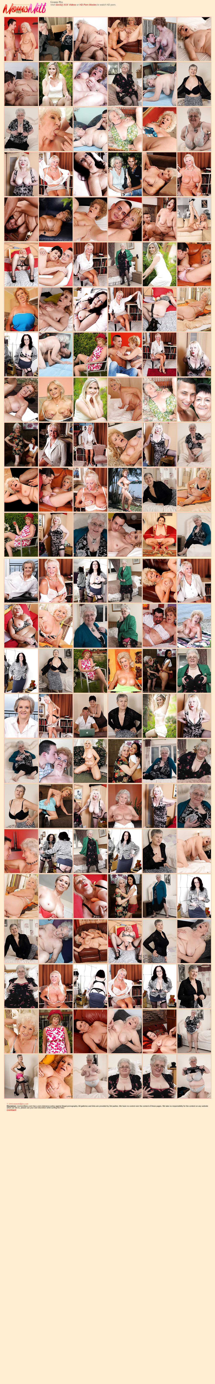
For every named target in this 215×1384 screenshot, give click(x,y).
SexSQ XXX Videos (65, 4)
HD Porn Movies (88, 4)
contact (11, 1110)
